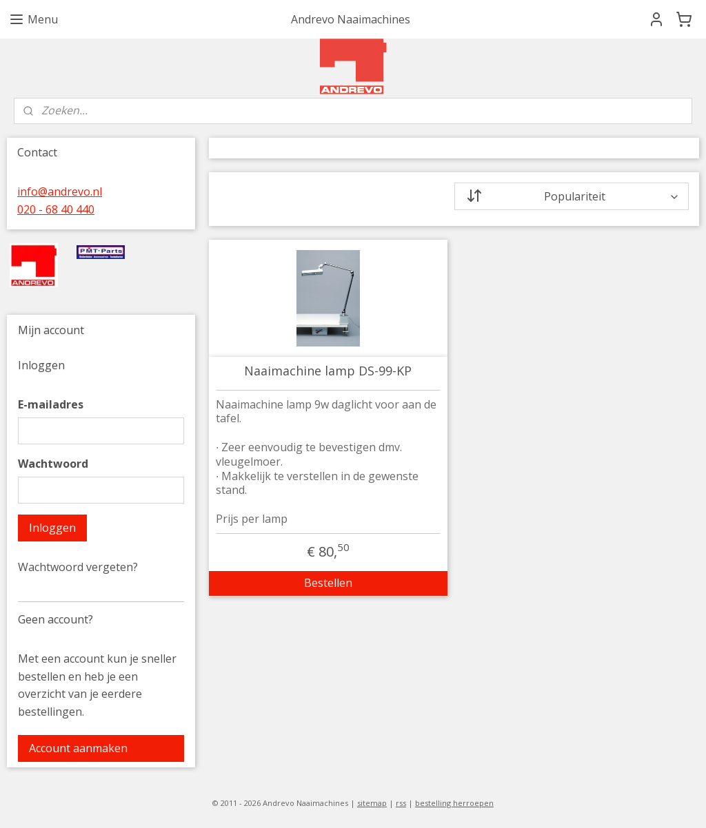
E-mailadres (50, 404)
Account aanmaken (78, 748)
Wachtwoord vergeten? (78, 567)
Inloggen (52, 527)
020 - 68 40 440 (55, 209)
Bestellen (327, 582)
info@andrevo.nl (59, 191)
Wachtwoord (53, 463)
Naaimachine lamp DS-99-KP (328, 371)
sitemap (372, 803)
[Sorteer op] (571, 196)
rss (401, 803)
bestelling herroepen (454, 803)
